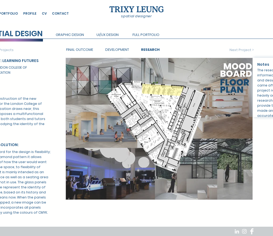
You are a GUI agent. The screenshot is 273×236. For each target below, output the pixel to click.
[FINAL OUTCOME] (80, 50)
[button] (70, 35)
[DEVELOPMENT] (117, 50)
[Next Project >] (241, 50)
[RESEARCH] (150, 50)
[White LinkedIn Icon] (237, 231)
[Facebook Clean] (252, 231)
